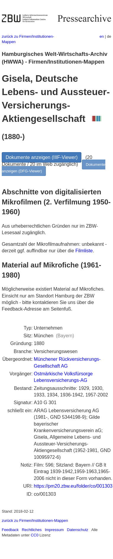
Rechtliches (32, 529)
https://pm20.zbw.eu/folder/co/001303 (73, 486)
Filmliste (84, 250)
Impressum (54, 529)
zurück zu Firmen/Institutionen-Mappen (35, 520)
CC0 (34, 535)
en (102, 36)
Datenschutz (77, 529)
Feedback (10, 529)
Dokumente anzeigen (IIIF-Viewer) (42, 157)
